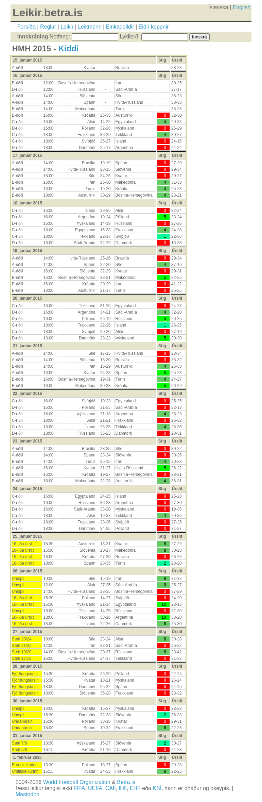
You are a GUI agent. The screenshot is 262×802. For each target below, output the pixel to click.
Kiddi (68, 48)
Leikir (66, 27)
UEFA (95, 788)
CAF (110, 788)
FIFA (79, 788)
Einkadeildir (120, 27)
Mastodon (27, 794)
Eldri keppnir (154, 27)
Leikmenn (89, 27)
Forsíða (26, 27)
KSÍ (157, 788)
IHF (123, 788)
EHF (135, 788)
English (241, 7)
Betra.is (126, 782)
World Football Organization (76, 782)
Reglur (48, 27)
